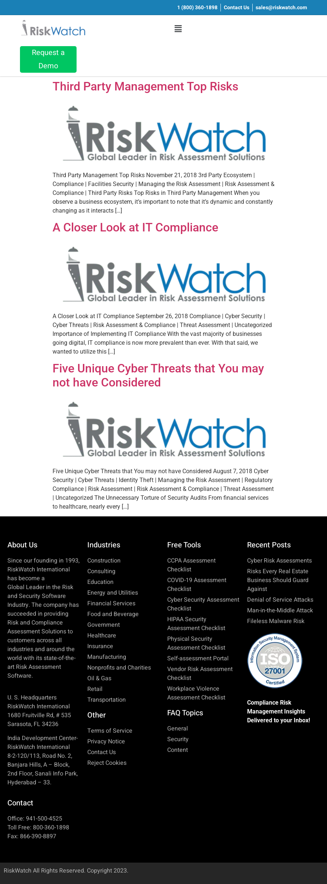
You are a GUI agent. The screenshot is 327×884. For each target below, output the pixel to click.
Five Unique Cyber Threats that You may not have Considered (158, 375)
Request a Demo (48, 59)
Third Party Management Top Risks (145, 86)
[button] (178, 29)
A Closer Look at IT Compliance (135, 227)
